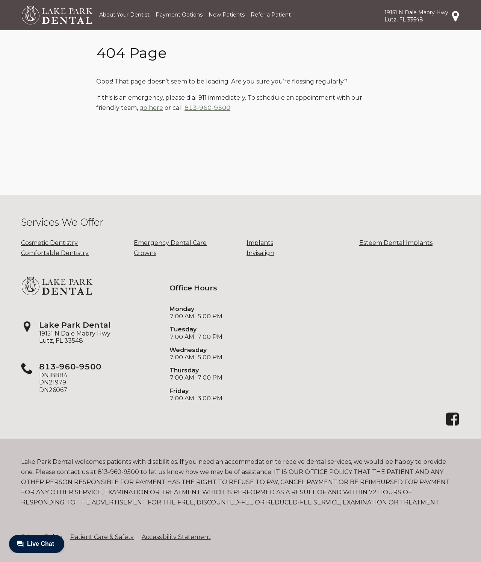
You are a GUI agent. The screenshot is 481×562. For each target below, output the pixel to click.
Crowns (145, 253)
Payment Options (179, 14)
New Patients (227, 14)
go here (151, 107)
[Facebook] (452, 424)
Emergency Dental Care (170, 242)
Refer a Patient (271, 14)
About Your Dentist (124, 14)
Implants (260, 242)
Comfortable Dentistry (55, 253)
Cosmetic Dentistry (49, 242)
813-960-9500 (207, 107)
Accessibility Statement (176, 537)
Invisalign (260, 253)
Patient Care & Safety (102, 537)
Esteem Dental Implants (396, 242)
